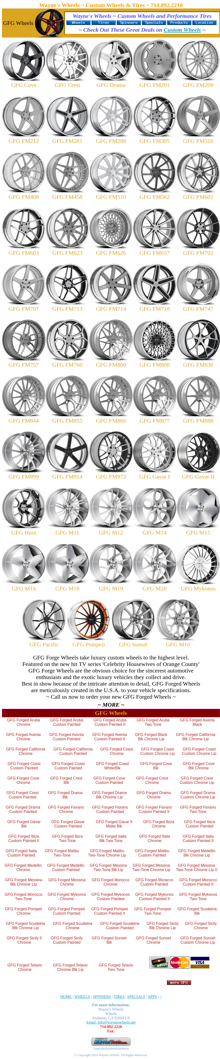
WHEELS (82, 997)
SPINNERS (102, 997)
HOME (66, 997)
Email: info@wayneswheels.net (110, 1022)
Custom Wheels (182, 30)
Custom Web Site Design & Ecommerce (111, 1048)
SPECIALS (136, 997)
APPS (152, 997)
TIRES (119, 997)
